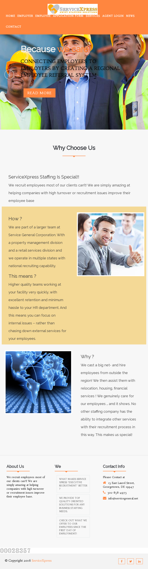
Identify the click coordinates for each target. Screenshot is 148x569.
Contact (13, 26)
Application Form (68, 16)
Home (10, 16)
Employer (25, 16)
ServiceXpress (42, 560)
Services (93, 16)
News (130, 16)
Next (139, 74)
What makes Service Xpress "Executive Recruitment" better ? (73, 484)
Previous (9, 74)
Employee (43, 16)
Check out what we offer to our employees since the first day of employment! (73, 527)
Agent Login (113, 16)
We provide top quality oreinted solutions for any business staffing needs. (72, 504)
